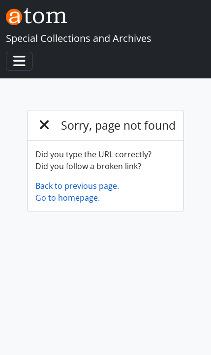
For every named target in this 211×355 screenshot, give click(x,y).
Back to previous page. (77, 185)
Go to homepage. (67, 197)
